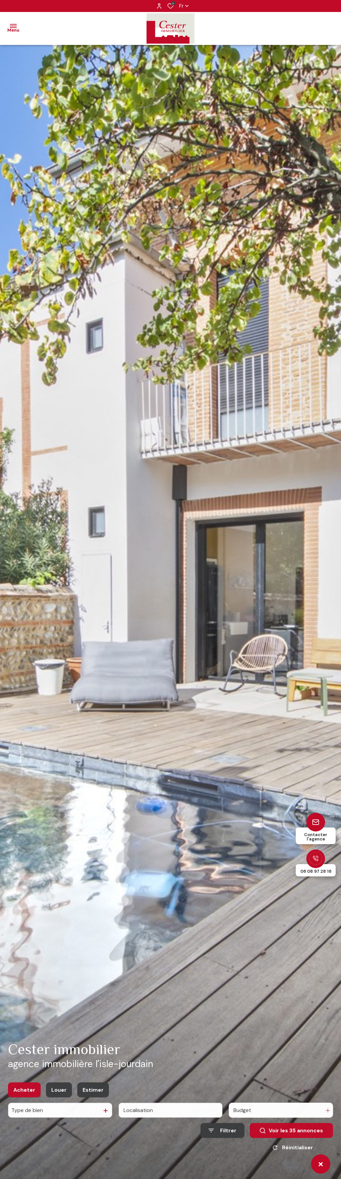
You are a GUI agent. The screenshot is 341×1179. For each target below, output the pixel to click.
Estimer (93, 1107)
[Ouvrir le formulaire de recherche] (222, 1148)
